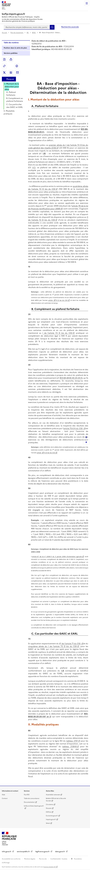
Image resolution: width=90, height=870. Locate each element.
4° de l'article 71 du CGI (70, 643)
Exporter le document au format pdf (4, 59)
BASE (34, 33)
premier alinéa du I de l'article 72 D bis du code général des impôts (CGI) (58, 146)
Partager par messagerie (17, 72)
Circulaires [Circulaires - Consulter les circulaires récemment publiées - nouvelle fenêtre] (49, 804)
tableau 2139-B (69, 746)
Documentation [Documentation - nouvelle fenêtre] (29, 802)
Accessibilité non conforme (11, 859)
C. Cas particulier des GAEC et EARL (14, 106)
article (50, 300)
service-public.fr (23, 851)
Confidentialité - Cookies (59, 859)
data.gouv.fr (60, 851)
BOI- (62, 378)
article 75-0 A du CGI (73, 428)
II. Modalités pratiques (9, 112)
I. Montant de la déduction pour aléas (12, 86)
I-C (33, 167)
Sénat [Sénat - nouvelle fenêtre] (48, 823)
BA (28, 33)
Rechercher (52, 27)
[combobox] (27, 27)
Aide (3, 795)
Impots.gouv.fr (51, 819)
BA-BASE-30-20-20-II (73, 378)
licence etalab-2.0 (49, 867)
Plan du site (43, 859)
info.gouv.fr (7, 851)
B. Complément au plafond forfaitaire (14, 99)
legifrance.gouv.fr (42, 851)
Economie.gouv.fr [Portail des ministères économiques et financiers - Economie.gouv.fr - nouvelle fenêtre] (52, 816)
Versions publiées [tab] (10, 53)
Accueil (4, 33)
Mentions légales (30, 859)
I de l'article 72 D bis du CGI (57, 333)
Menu (86, 3)
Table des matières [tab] (11, 42)
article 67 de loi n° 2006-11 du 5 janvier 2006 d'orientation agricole (57, 556)
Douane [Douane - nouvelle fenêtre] (48, 808)
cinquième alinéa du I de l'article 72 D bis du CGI (52, 646)
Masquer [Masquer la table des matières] (10, 79)
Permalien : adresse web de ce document (4, 66)
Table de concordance (31, 798)
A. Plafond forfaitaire (11, 93)
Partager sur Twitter (4, 72)
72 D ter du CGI (62, 300)
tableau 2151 (72, 740)
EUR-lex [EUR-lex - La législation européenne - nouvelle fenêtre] (48, 812)
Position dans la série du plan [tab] (15, 48)
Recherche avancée (70, 26)
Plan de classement (17, 33)
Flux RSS (26, 795)
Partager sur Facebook (16, 66)
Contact (5, 798)
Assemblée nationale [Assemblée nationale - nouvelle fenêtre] (53, 795)
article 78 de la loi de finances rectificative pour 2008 (58, 207)
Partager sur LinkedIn (11, 72)
